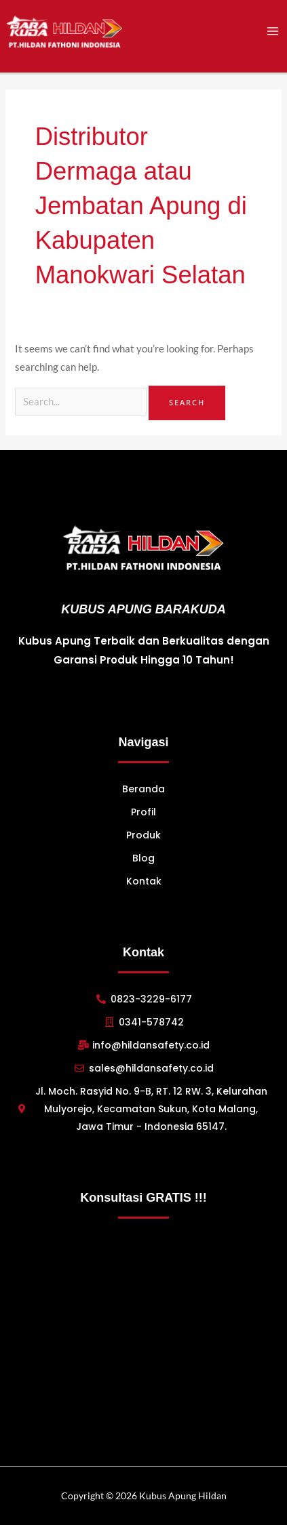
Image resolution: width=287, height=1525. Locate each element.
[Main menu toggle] (273, 31)
